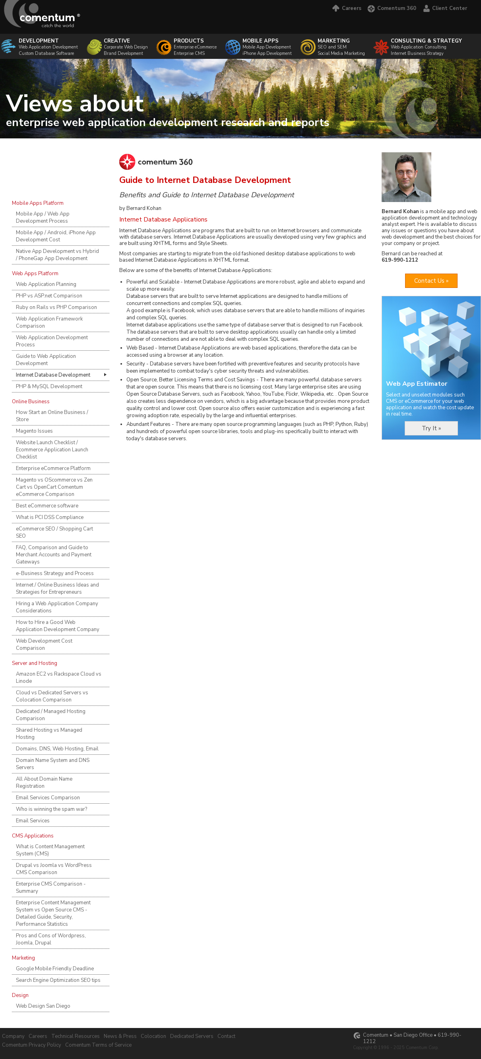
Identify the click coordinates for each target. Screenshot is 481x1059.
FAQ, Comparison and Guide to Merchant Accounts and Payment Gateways (53, 554)
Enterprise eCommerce (195, 47)
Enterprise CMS (189, 53)
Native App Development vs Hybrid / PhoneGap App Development (57, 255)
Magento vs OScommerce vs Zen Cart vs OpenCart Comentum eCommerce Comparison (54, 487)
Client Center (444, 8)
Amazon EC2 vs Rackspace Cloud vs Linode (58, 677)
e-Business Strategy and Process (55, 573)
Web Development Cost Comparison (44, 644)
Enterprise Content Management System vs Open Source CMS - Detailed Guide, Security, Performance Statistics (53, 913)
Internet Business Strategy (417, 53)
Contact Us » (431, 281)
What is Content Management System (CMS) (50, 850)
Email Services (33, 820)
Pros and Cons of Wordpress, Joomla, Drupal (51, 939)
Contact (226, 1036)
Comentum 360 (391, 8)
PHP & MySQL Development (49, 386)
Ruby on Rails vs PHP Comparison (56, 307)
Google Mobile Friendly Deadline (55, 968)
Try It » (431, 428)
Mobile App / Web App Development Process (43, 217)
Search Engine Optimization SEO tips (58, 980)
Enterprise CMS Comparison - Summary (51, 887)
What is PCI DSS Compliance (49, 517)
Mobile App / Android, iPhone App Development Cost (56, 236)
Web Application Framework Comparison (49, 322)
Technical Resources (75, 1036)
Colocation (153, 1036)
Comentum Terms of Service (98, 1045)
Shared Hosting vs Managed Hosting (49, 734)
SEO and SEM (341, 44)
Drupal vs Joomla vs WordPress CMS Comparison (54, 869)
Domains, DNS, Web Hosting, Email (57, 748)
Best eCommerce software (47, 505)
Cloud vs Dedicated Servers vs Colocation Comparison (52, 696)
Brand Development (123, 53)
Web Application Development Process (52, 341)
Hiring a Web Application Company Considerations (57, 607)
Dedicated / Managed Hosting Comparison (50, 715)
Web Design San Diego (43, 1006)
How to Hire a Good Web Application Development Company (57, 626)
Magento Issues (34, 431)
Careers (346, 8)
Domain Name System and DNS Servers (52, 764)
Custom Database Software (46, 53)
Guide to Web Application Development (46, 360)
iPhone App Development (267, 53)
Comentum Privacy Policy (31, 1045)
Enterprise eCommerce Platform (53, 468)
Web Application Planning (46, 284)
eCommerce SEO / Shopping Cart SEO (54, 532)
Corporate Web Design (126, 44)
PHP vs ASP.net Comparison (49, 295)
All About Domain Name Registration (44, 782)
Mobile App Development (266, 47)
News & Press (120, 1036)
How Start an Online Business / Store (52, 416)
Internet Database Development (53, 375)
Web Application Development (48, 44)
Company (13, 1036)
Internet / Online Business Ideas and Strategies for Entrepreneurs (57, 588)
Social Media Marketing (341, 53)
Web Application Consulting (426, 44)
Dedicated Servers (191, 1036)
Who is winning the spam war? (51, 809)
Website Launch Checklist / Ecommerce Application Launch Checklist (52, 450)
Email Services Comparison (48, 797)
